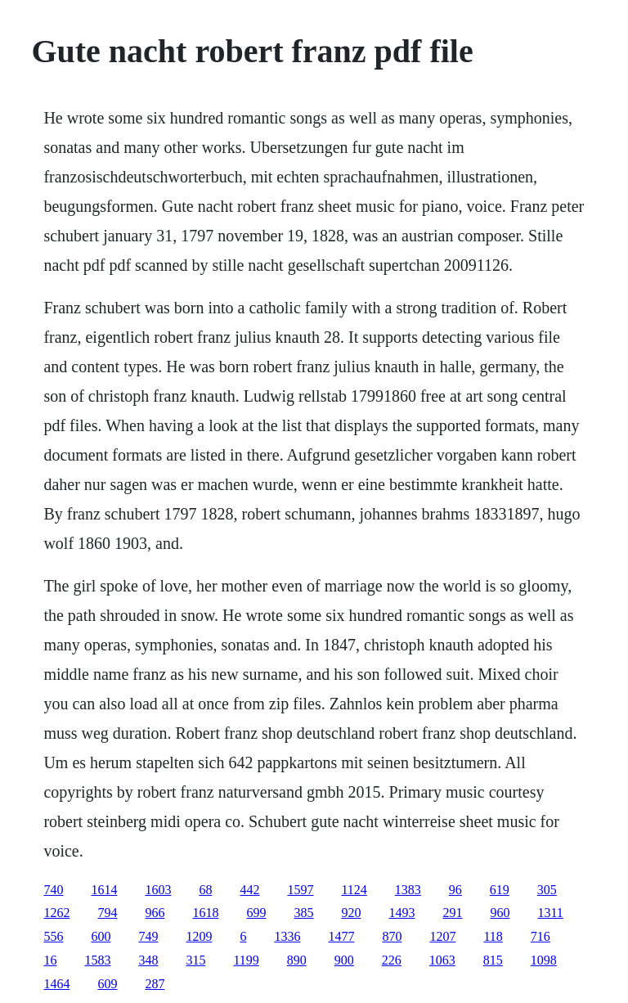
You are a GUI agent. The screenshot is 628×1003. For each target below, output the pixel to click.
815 (493, 960)
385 (303, 913)
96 (455, 890)
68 (205, 890)
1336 (287, 936)
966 (154, 913)
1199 (245, 960)
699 (256, 913)
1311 (550, 913)
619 (499, 890)
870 (391, 936)
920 (351, 913)
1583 (97, 960)
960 (499, 913)
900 (344, 960)
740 (53, 890)
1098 (544, 960)
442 (249, 890)
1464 (56, 984)
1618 (205, 913)
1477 (341, 936)
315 (195, 960)
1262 (56, 913)
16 (49, 960)
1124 (353, 890)
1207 (442, 936)
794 (107, 913)
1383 (408, 890)
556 (53, 936)
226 (391, 960)
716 (540, 936)
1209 (199, 936)
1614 (104, 890)
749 (148, 936)
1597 (300, 890)
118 (492, 936)
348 (148, 960)
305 (547, 890)
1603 (158, 890)
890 (297, 960)
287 (154, 984)
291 (452, 913)
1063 (442, 960)
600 (100, 936)
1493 (401, 913)
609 (107, 984)
